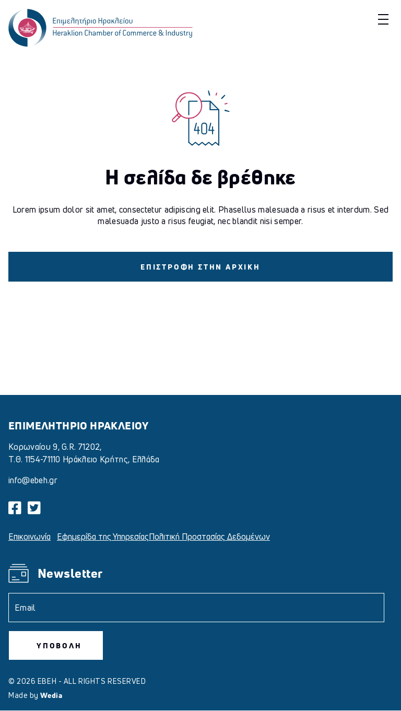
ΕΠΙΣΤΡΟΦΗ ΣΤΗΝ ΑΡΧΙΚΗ (200, 267)
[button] (382, 19)
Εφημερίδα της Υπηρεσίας (103, 536)
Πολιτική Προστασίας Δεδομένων (209, 536)
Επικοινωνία (29, 536)
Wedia (51, 695)
